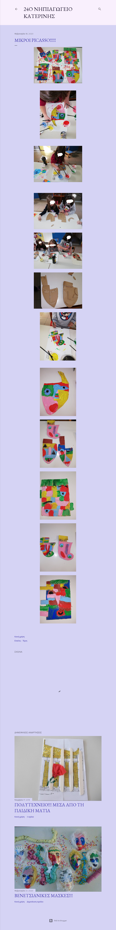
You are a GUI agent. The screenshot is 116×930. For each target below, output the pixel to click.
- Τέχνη (24, 641)
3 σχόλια (30, 817)
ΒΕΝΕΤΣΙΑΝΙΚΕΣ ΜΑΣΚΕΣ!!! (43, 895)
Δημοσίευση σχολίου (35, 902)
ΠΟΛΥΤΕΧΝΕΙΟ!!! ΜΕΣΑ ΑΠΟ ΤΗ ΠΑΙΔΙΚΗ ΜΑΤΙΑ (49, 808)
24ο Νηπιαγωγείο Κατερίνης (48, 12)
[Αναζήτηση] (100, 8)
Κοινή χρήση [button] (19, 637)
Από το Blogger (58, 920)
